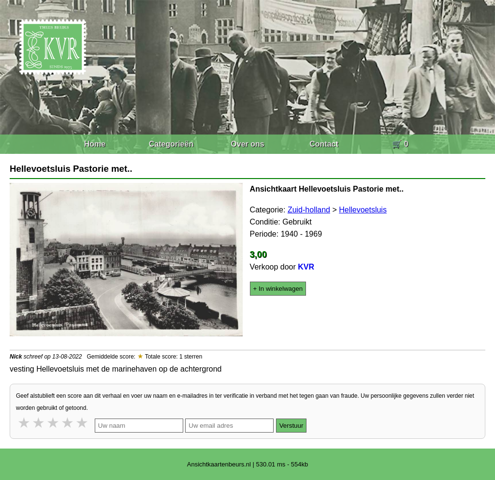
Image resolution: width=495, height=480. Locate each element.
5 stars (82, 422)
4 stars (68, 422)
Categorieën (171, 144)
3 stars (53, 422)
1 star (24, 422)
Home (94, 144)
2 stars (39, 422)
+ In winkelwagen (278, 288)
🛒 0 (400, 144)
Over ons (247, 144)
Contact (323, 144)
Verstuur (291, 425)
